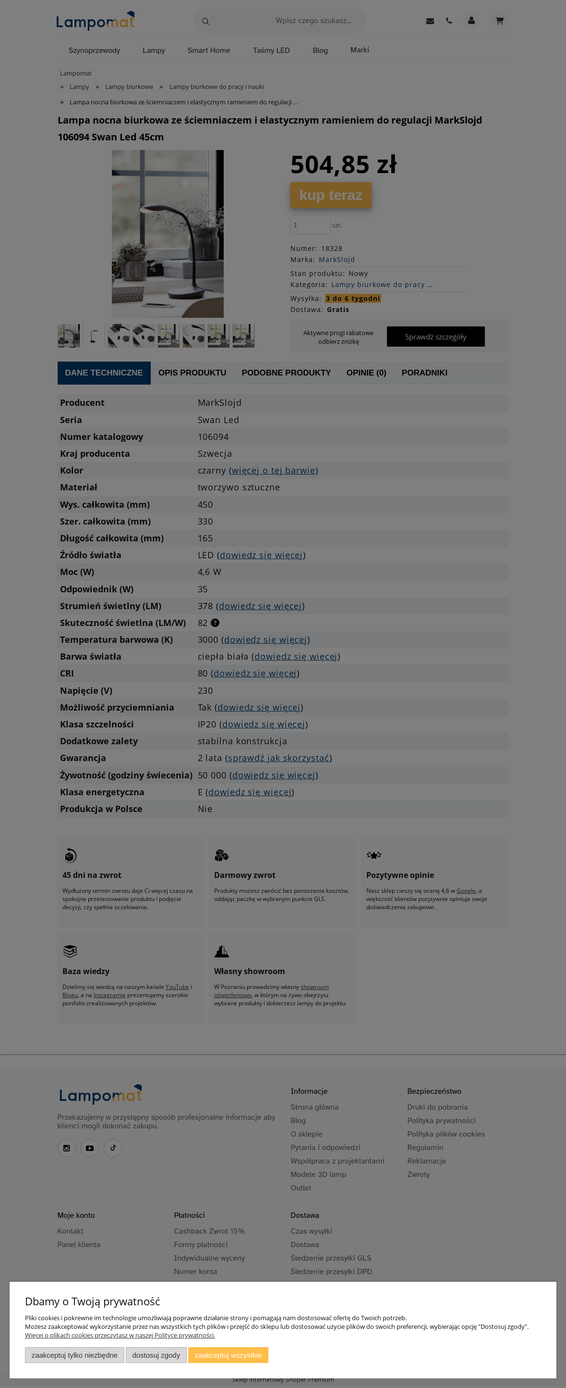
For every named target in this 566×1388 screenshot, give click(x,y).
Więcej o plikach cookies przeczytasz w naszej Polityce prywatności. (120, 1335)
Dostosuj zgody (156, 1355)
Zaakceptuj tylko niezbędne (75, 1355)
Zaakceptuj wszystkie (228, 1355)
